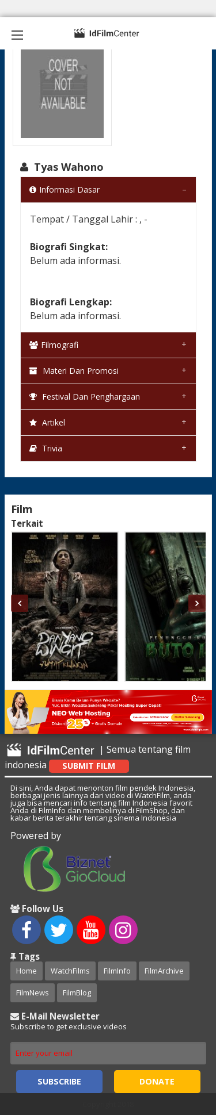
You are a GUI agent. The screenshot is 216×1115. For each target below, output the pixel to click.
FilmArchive (164, 970)
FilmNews (32, 992)
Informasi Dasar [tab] (64, 189)
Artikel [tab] (47, 422)
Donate (157, 1081)
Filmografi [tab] (53, 344)
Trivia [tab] (45, 448)
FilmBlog (77, 992)
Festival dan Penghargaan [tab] (84, 396)
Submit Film (88, 765)
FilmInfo (117, 970)
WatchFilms (70, 970)
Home (26, 970)
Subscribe (59, 1081)
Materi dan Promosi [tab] (74, 370)
